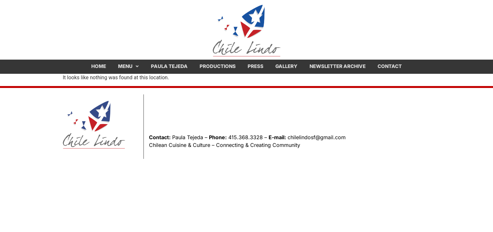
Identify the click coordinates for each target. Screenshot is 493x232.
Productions (218, 66)
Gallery (286, 66)
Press (255, 66)
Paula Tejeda (169, 66)
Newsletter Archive (338, 66)
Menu (128, 66)
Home (98, 66)
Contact (390, 66)
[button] (128, 66)
